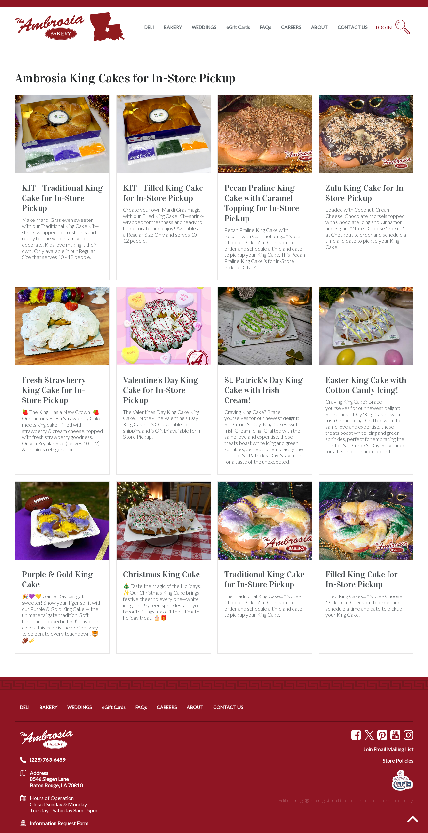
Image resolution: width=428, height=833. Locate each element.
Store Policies (398, 761)
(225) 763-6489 (47, 760)
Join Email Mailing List (388, 749)
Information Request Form (59, 823)
